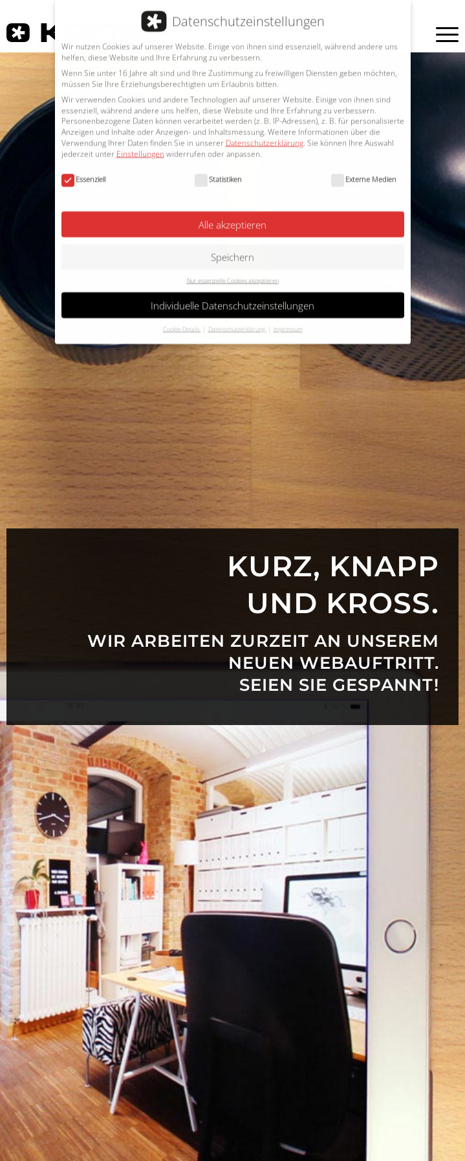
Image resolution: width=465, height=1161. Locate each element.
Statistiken (218, 171)
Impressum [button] (288, 320)
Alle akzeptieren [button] (232, 215)
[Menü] (439, 34)
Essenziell (83, 171)
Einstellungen (140, 144)
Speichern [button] (232, 248)
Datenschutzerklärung (264, 134)
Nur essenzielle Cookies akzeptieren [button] (233, 272)
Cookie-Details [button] (182, 320)
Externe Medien (363, 171)
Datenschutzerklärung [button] (237, 320)
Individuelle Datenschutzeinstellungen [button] (232, 296)
